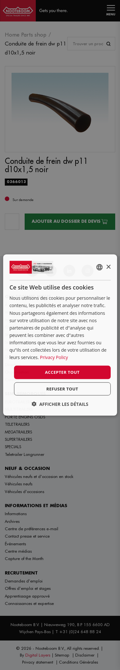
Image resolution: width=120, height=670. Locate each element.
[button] (60, 403)
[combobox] (99, 267)
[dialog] (60, 335)
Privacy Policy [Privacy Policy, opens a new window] (54, 357)
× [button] (108, 266)
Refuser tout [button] (62, 388)
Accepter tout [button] (62, 372)
